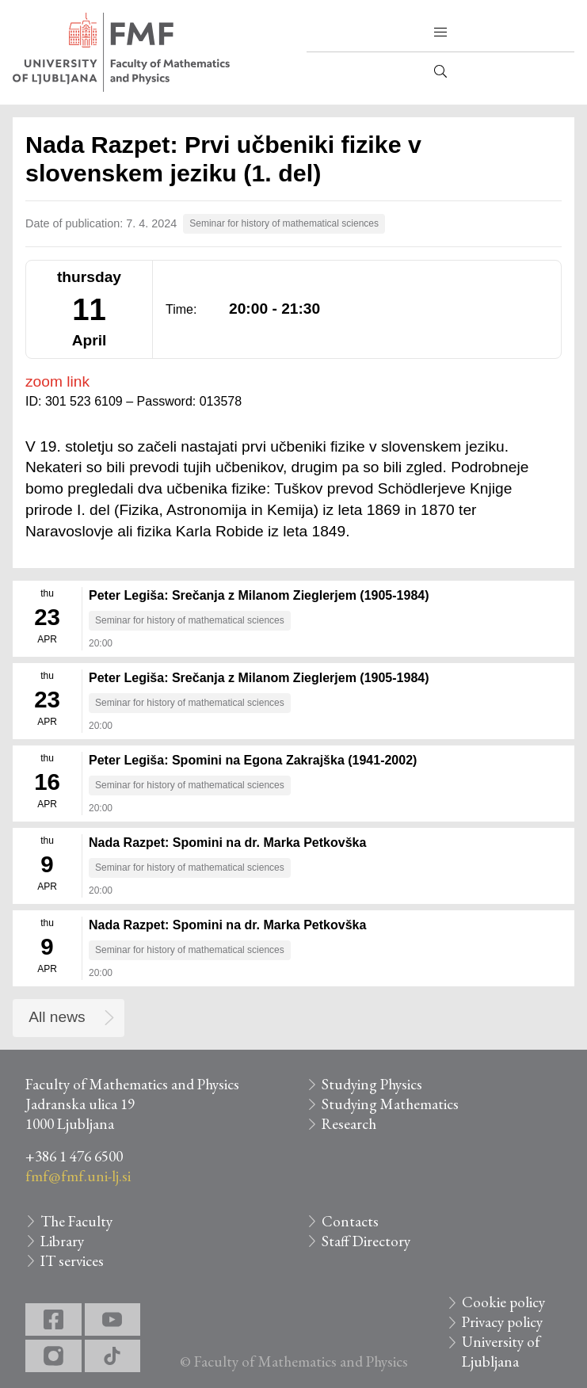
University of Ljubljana (501, 1351)
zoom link (57, 381)
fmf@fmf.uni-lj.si (78, 1176)
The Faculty (76, 1221)
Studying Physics (372, 1084)
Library (62, 1241)
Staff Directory (366, 1241)
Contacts (350, 1221)
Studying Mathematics (390, 1104)
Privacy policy (502, 1322)
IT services (72, 1261)
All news (57, 1017)
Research (349, 1124)
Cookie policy (503, 1302)
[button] (440, 32)
